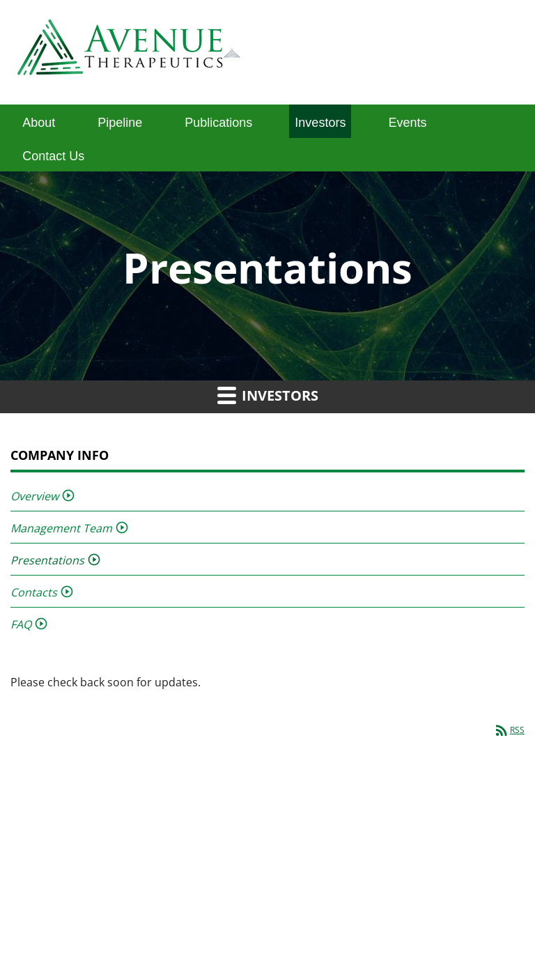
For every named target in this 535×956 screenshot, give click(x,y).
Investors (320, 123)
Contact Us (53, 156)
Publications (218, 123)
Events (407, 123)
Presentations (47, 560)
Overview (34, 496)
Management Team (61, 528)
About (38, 123)
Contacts (33, 592)
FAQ (20, 624)
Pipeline (120, 123)
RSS (509, 730)
